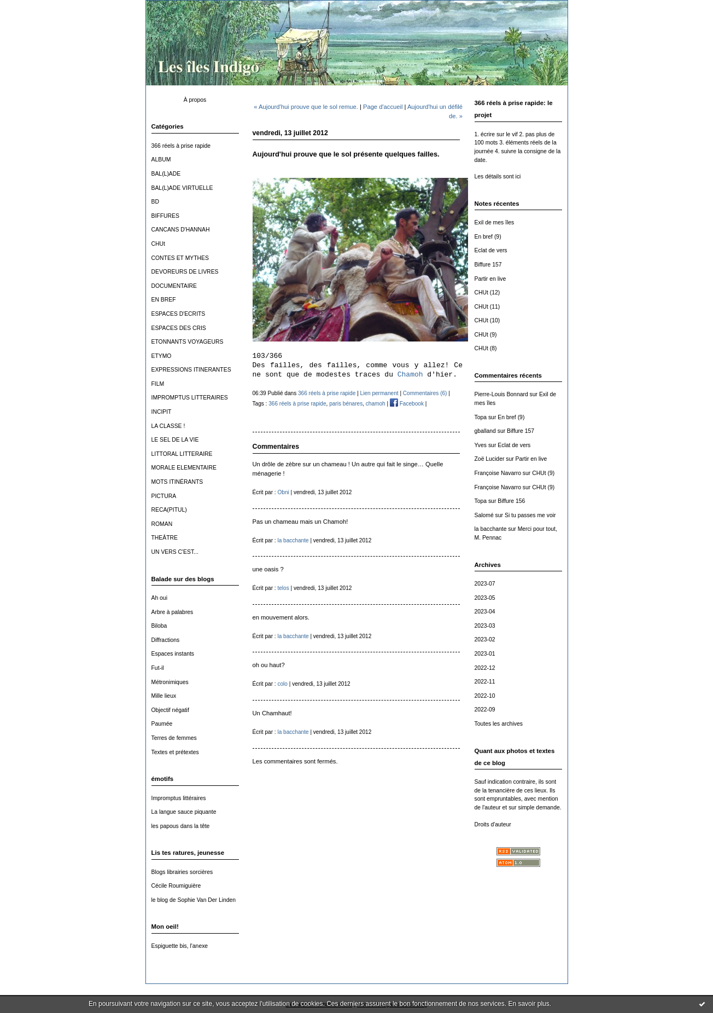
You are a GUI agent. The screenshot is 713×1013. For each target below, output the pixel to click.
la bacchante (491, 529)
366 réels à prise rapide (181, 146)
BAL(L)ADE (166, 174)
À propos (195, 100)
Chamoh (410, 375)
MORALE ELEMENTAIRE (184, 468)
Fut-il (157, 668)
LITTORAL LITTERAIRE (182, 454)
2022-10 (485, 696)
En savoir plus (528, 1004)
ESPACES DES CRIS (178, 328)
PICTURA (164, 496)
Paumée (162, 724)
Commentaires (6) (425, 393)
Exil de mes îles (495, 222)
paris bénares (346, 404)
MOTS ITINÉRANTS (177, 482)
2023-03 (485, 626)
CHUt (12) (487, 293)
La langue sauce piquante (184, 812)
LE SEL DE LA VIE (175, 440)
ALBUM (161, 160)
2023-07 (485, 584)
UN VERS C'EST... (174, 552)
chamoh (375, 404)
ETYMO (161, 356)
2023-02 (485, 639)
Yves (481, 445)
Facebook (407, 404)
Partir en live (490, 279)
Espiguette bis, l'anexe (179, 946)
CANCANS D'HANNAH (180, 230)
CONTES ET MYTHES (180, 258)
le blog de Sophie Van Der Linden (193, 900)
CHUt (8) (486, 348)
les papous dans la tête (180, 826)
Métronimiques (170, 682)
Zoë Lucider (490, 459)
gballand (485, 431)
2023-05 (485, 598)
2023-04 (485, 612)
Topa (481, 417)
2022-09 (485, 710)
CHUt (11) (487, 307)
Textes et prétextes (175, 752)
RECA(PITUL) (169, 510)
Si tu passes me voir (530, 515)
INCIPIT (161, 412)
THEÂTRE (164, 538)
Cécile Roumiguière (176, 886)
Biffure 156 (511, 501)
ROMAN (162, 524)
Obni (283, 492)
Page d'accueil (382, 106)
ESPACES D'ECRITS (178, 314)
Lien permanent (379, 393)
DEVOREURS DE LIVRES (185, 272)
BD (155, 202)
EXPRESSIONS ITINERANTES (191, 370)
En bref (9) (488, 237)
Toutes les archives (499, 724)
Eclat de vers (491, 250)
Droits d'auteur (493, 824)
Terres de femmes (174, 738)
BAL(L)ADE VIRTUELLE (182, 188)
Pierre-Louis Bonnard (501, 394)
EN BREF (163, 300)
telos (283, 588)
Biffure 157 (488, 265)
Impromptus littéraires (178, 798)
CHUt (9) (486, 335)
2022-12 (485, 668)
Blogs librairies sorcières (182, 872)
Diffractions (165, 640)
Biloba (159, 626)
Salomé (484, 515)
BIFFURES (165, 216)
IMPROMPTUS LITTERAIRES (189, 398)
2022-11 (485, 682)
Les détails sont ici (498, 176)
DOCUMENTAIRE (174, 286)
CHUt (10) (487, 320)
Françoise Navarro (498, 473)
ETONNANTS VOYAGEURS (187, 342)
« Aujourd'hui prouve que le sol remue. (306, 106)
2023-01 (485, 654)
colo (282, 684)
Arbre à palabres (172, 612)
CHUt (158, 244)
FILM (158, 384)
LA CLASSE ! (168, 426)
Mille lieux (164, 696)
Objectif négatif (170, 710)
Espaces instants (173, 654)
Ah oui (159, 598)
